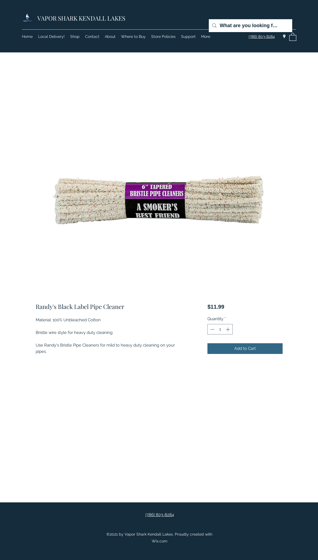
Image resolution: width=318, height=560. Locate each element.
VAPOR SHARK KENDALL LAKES (81, 18)
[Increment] (228, 329)
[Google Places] (284, 36)
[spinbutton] (220, 329)
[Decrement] (212, 329)
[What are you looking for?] (250, 25)
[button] (292, 36)
